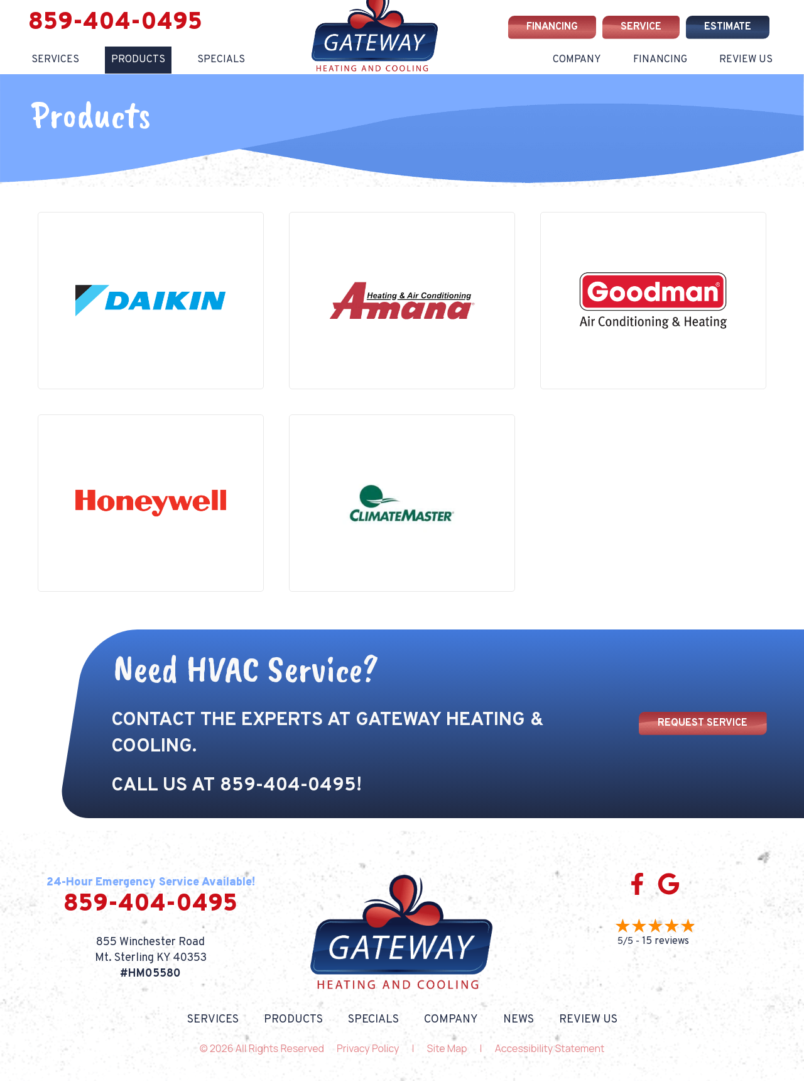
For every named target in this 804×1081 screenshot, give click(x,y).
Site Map (447, 1048)
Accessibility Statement (550, 1048)
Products (138, 59)
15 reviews (665, 941)
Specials (221, 59)
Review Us (746, 59)
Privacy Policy (368, 1048)
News (518, 1020)
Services (55, 59)
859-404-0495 (115, 23)
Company (577, 59)
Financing (660, 59)
